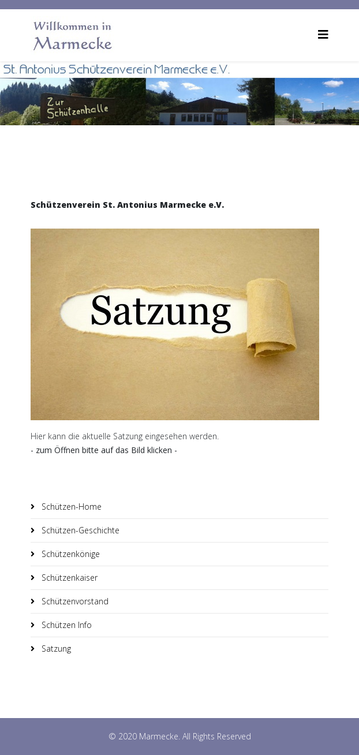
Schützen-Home (70, 506)
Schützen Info (65, 624)
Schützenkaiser (68, 577)
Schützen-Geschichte (79, 530)
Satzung (55, 648)
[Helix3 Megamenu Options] (323, 34)
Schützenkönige (69, 553)
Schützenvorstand (74, 601)
